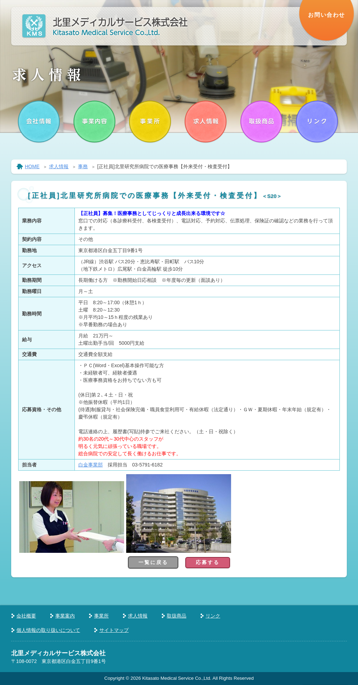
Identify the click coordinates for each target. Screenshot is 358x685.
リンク (213, 616)
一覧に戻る (153, 562)
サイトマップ (114, 630)
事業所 (101, 616)
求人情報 (59, 166)
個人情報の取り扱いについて (48, 630)
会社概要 (26, 616)
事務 (83, 166)
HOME (32, 166)
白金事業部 (90, 465)
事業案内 (65, 616)
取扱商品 (176, 616)
